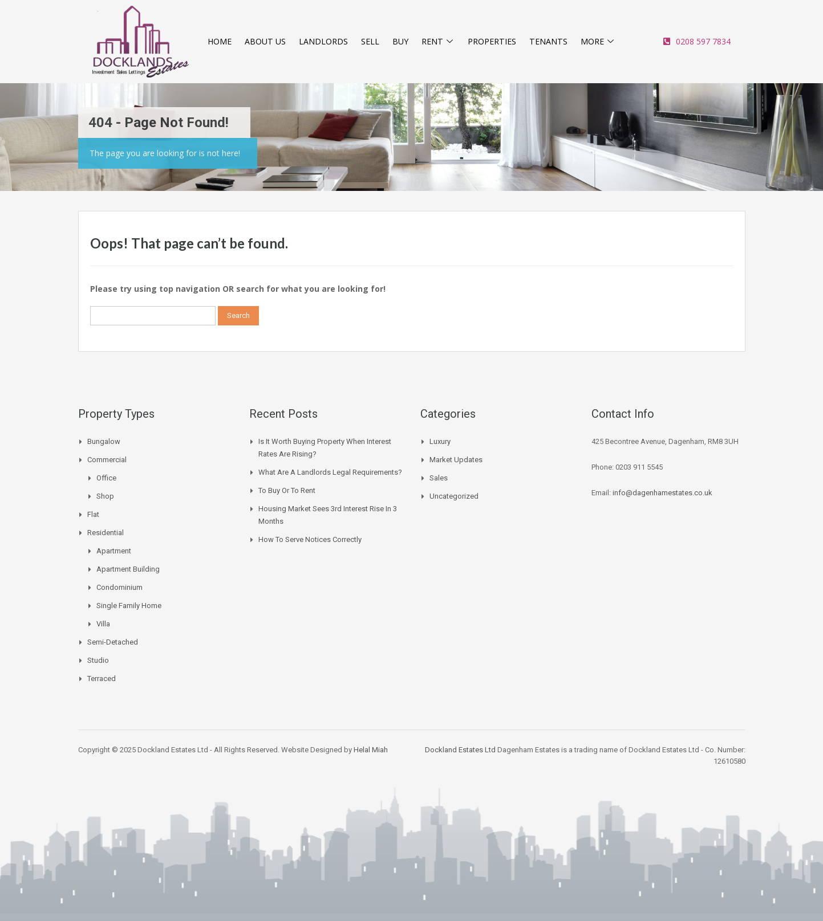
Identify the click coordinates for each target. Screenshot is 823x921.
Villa (103, 624)
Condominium (119, 587)
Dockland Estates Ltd (460, 749)
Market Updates (456, 459)
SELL (369, 41)
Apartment (113, 551)
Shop (105, 496)
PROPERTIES (491, 41)
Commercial (107, 459)
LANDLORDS (324, 41)
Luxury (440, 441)
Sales (438, 478)
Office (106, 478)
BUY (399, 41)
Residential (105, 532)
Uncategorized (454, 496)
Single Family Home (128, 605)
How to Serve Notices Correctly (310, 539)
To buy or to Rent (286, 490)
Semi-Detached (112, 642)
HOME (220, 41)
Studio (98, 660)
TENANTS (548, 41)
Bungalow (103, 441)
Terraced (101, 678)
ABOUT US (266, 41)
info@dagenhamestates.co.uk (662, 492)
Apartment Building (128, 569)
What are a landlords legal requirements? (330, 472)
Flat (93, 514)
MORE (597, 41)
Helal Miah (371, 749)
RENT (436, 41)
